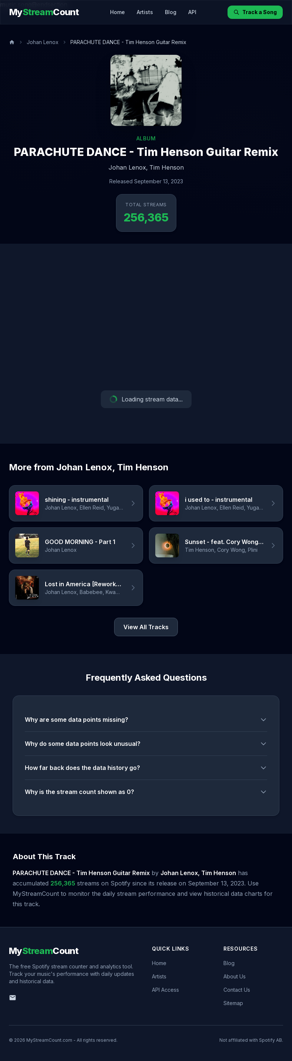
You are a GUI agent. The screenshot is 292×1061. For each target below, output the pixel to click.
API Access (165, 990)
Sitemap (233, 1003)
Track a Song (255, 12)
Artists (145, 12)
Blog (170, 12)
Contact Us (236, 990)
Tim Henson (166, 167)
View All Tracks (146, 627)
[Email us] (12, 997)
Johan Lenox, (128, 167)
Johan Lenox (43, 42)
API (192, 12)
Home (117, 12)
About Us (234, 976)
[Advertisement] (146, 317)
